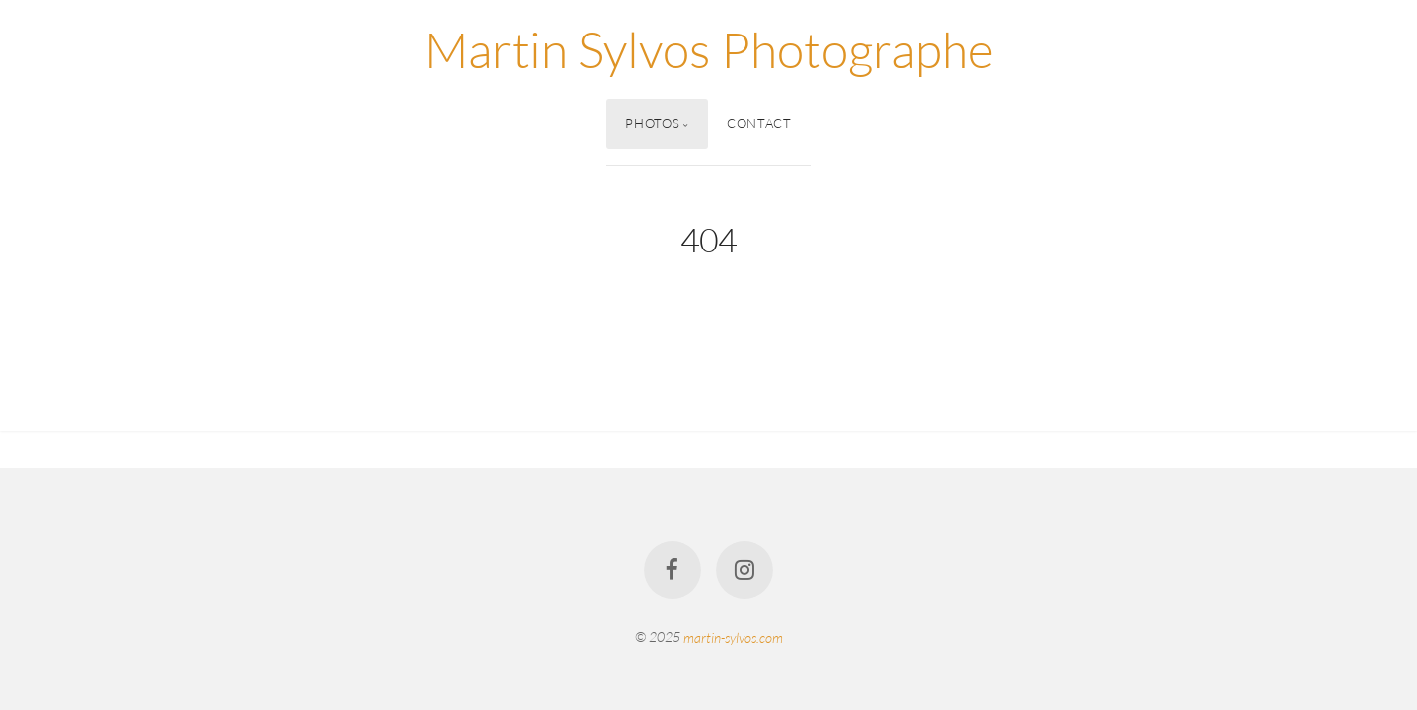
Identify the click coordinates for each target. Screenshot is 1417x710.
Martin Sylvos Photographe (709, 49)
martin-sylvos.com (733, 636)
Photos (652, 123)
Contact (759, 123)
